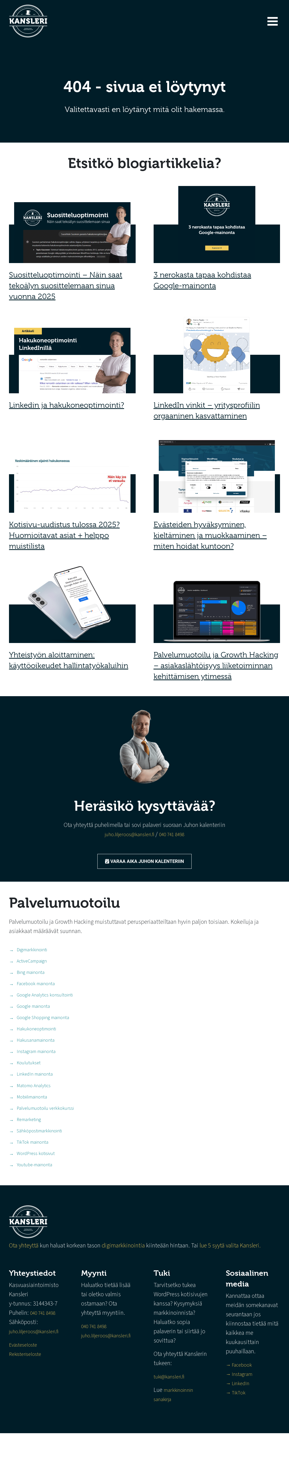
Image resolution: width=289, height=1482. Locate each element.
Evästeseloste (25, 1384)
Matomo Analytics (34, 1111)
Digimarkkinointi (32, 954)
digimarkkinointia (123, 1285)
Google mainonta (33, 1020)
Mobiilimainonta (32, 1125)
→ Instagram (247, 1422)
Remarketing (29, 1151)
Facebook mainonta (36, 994)
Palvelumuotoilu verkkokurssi (45, 1138)
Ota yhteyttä (24, 1285)
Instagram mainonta (36, 1072)
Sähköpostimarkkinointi (39, 1164)
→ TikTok (243, 1441)
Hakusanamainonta (35, 1059)
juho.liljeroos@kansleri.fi (126, 834)
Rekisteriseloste (28, 1393)
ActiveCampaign (32, 967)
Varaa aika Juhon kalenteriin (144, 863)
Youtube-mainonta (34, 1203)
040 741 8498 (176, 834)
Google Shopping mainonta (43, 1033)
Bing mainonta (30, 980)
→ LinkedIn (245, 1432)
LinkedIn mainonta (35, 1098)
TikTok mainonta (32, 1177)
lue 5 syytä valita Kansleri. (231, 1285)
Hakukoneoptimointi (36, 1046)
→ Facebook (246, 1413)
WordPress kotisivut (36, 1190)
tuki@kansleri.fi (183, 1425)
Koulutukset (29, 1085)
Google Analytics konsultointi (45, 1007)
